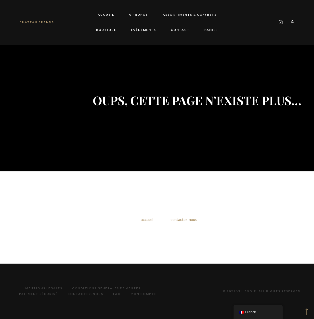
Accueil (106, 14)
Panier (211, 30)
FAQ (117, 294)
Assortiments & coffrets (190, 14)
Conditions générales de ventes (106, 288)
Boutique (106, 30)
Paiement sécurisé (38, 294)
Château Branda (36, 22)
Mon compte (144, 294)
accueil (147, 219)
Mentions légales (43, 288)
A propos (138, 14)
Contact (180, 30)
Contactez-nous (85, 294)
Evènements (143, 30)
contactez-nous (183, 219)
